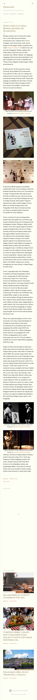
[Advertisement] (18, 552)
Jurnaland (8, 7)
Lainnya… (21, 14)
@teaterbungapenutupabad (21, 113)
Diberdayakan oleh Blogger (18, 690)
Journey (12, 14)
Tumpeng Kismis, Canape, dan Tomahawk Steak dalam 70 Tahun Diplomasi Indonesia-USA (17, 636)
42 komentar (13, 601)
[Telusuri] (32, 3)
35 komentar (12, 678)
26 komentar (13, 643)
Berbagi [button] (5, 478)
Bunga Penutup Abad (14, 48)
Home (5, 14)
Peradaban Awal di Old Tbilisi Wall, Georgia (15, 673)
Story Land (6, 481)
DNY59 (24, 694)
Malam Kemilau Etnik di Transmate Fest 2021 (16, 596)
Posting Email (13, 478)
